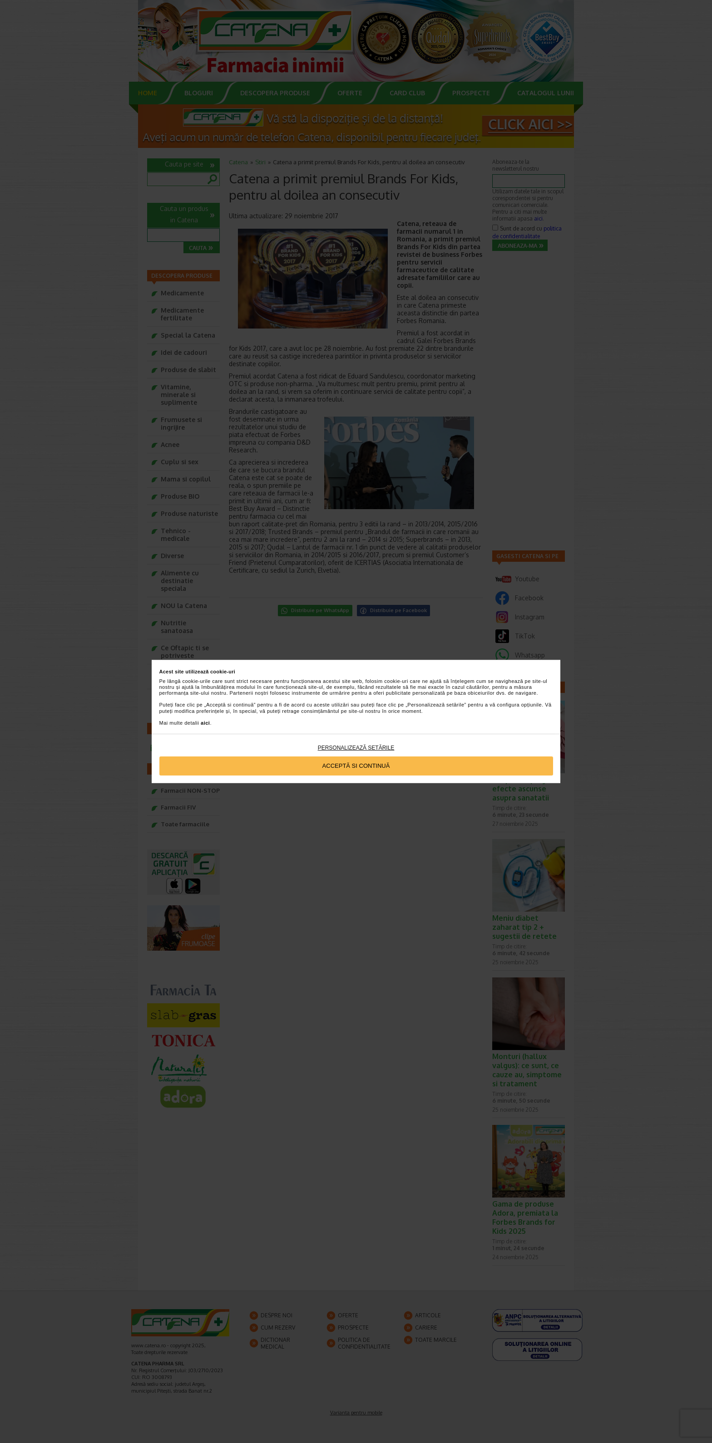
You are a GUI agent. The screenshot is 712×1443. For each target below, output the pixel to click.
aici (205, 723)
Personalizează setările (356, 748)
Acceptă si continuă (356, 765)
